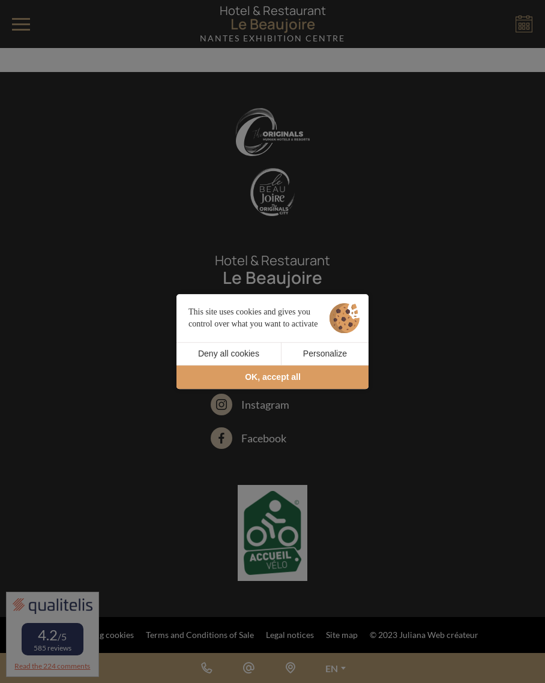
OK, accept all (273, 377)
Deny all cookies (228, 353)
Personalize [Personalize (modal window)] (325, 353)
